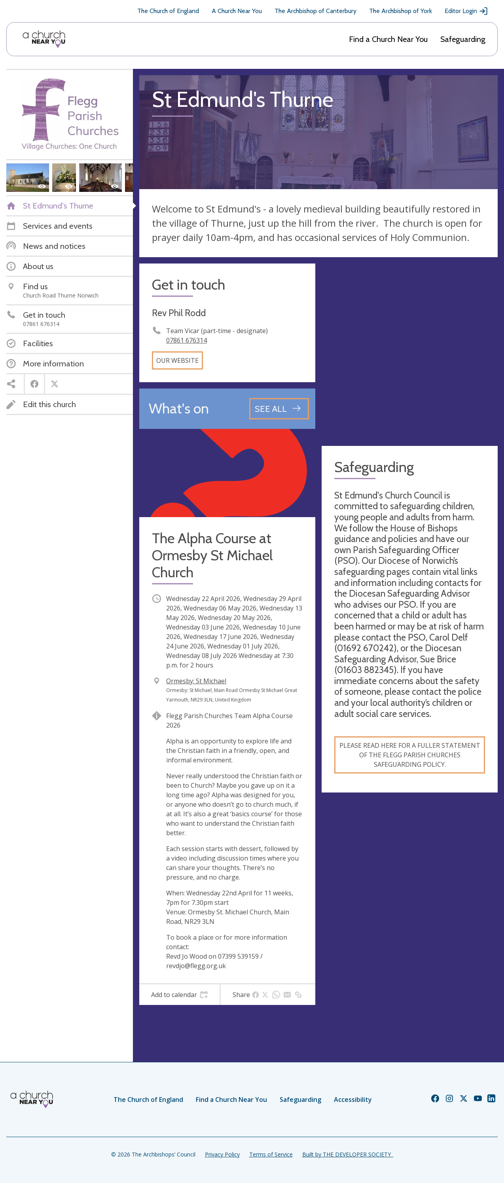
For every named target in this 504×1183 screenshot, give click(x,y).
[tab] (179, 994)
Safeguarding (462, 39)
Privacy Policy (222, 1154)
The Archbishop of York (400, 11)
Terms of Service (271, 1154)
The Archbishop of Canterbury (315, 11)
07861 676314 (186, 340)
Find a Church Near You (388, 39)
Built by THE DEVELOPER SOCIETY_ (347, 1154)
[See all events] (279, 408)
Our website (177, 360)
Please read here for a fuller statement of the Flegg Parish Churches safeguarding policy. (409, 755)
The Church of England (168, 11)
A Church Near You (237, 11)
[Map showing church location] (410, 352)
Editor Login (466, 11)
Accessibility (353, 1099)
